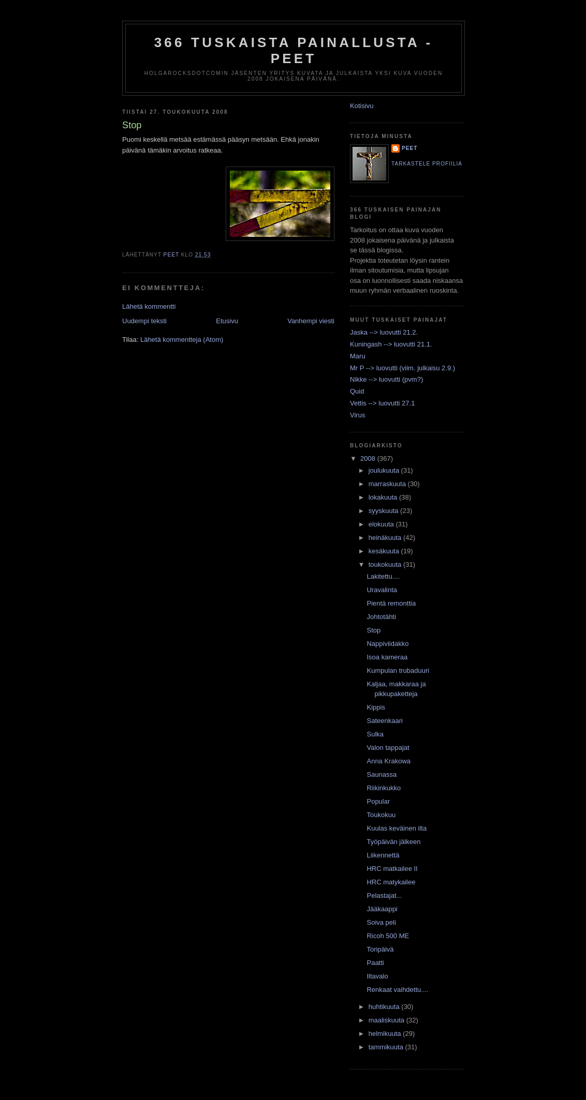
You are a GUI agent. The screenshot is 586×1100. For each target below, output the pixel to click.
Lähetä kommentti (148, 306)
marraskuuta (388, 484)
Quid (357, 391)
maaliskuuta (387, 1020)
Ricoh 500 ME (388, 936)
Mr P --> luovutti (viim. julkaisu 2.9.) (402, 368)
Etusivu (227, 321)
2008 (368, 458)
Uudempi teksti (144, 321)
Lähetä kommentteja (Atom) (181, 339)
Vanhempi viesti (310, 321)
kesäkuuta (385, 551)
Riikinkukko (384, 788)
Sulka (375, 734)
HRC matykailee (391, 882)
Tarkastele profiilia (426, 164)
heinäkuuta (386, 537)
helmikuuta (386, 1033)
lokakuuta (384, 497)
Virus (357, 415)
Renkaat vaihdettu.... (397, 989)
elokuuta (382, 524)
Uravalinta (382, 590)
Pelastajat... (384, 895)
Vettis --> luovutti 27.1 (382, 403)
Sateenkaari (384, 721)
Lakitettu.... (383, 576)
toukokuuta (386, 564)
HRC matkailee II (392, 868)
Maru (357, 356)
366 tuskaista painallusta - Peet (293, 50)
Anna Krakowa (389, 761)
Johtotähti (381, 617)
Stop (373, 630)
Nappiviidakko (387, 643)
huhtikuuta (385, 1007)
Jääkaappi (382, 909)
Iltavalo (377, 976)
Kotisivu (362, 106)
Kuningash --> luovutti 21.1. (391, 344)
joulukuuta (385, 470)
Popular (378, 801)
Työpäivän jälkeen (393, 842)
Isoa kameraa (387, 657)
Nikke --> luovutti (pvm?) (386, 379)
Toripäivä (380, 949)
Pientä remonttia (391, 603)
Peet (410, 148)
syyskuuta (384, 511)
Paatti (375, 963)
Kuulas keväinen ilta (397, 828)
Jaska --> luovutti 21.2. (384, 332)
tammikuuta (387, 1047)
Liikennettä (383, 855)
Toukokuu (381, 815)
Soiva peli (381, 922)
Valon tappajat (388, 747)
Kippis (376, 707)
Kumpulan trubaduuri (398, 670)
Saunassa (382, 774)
